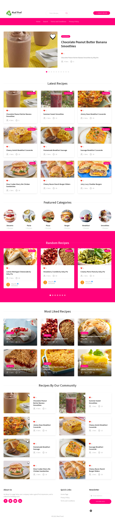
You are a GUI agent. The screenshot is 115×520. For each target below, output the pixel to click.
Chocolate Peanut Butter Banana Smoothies (18, 115)
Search (45, 22)
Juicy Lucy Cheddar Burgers (91, 184)
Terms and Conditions (58, 22)
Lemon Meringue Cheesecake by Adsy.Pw (18, 273)
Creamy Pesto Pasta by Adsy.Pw (92, 272)
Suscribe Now (100, 501)
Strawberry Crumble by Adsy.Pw (55, 272)
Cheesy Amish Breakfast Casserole (19, 150)
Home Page (64, 494)
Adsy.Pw (14, 284)
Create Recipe (101, 13)
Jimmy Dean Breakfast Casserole (93, 114)
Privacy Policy (74, 22)
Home (38, 22)
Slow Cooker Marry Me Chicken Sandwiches (18, 185)
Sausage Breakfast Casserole (91, 150)
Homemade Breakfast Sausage (55, 150)
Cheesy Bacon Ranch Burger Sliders (56, 184)
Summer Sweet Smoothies (53, 114)
